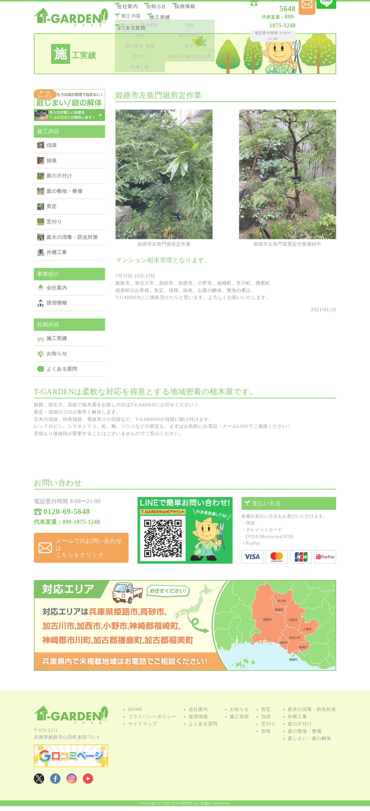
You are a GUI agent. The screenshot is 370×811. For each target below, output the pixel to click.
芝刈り (54, 221)
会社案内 (131, 8)
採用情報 (194, 8)
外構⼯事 (57, 252)
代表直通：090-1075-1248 (67, 525)
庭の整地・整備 (65, 191)
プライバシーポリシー (152, 724)
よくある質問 (134, 25)
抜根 (52, 160)
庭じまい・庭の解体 (309, 745)
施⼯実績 (164, 17)
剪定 (52, 206)
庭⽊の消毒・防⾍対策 (72, 237)
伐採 (52, 145)
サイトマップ (142, 731)
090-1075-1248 (256, 18)
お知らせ (163, 8)
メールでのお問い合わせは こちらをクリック (86, 545)
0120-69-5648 (263, 10)
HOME (135, 716)
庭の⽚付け (59, 175)
